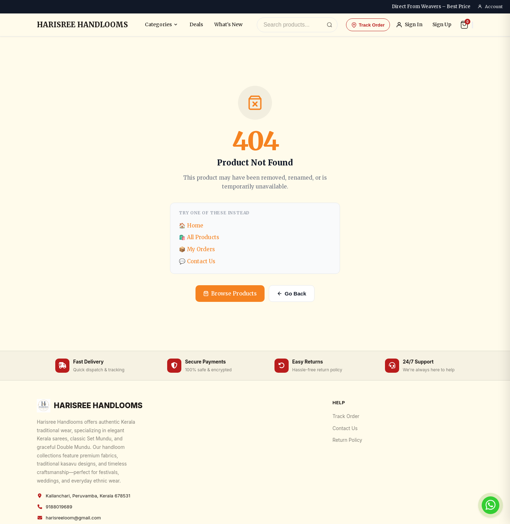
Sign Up (441, 25)
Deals (196, 24)
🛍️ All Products (199, 237)
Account (490, 6)
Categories (161, 24)
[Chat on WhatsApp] (490, 505)
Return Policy (347, 440)
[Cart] (464, 24)
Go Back (291, 294)
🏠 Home (191, 225)
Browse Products (229, 293)
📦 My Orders (197, 249)
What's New (228, 24)
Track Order (368, 25)
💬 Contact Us (197, 261)
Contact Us (345, 428)
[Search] (330, 25)
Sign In (409, 24)
